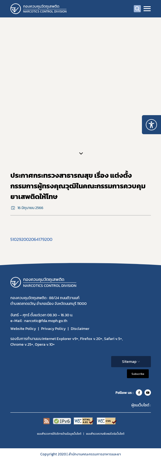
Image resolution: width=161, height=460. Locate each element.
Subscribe (138, 374)
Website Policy (23, 329)
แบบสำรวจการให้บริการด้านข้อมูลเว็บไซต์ (59, 434)
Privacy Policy (53, 329)
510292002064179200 (31, 239)
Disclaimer (80, 329)
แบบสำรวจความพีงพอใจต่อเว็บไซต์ (105, 434)
